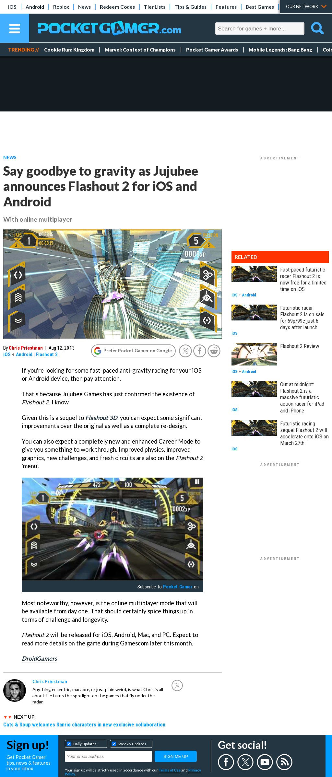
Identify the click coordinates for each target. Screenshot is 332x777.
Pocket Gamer (177, 587)
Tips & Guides (190, 7)
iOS (12, 7)
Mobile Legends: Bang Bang (280, 49)
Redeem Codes (117, 7)
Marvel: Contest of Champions (140, 49)
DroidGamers (39, 658)
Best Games (260, 7)
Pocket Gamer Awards (212, 49)
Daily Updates (85, 744)
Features (226, 7)
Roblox (61, 7)
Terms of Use (170, 770)
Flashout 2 (47, 354)
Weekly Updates (132, 744)
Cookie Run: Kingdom (69, 49)
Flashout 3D (101, 417)
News (84, 7)
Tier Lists (154, 7)
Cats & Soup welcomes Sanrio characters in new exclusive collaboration (84, 724)
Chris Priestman (26, 348)
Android (35, 7)
